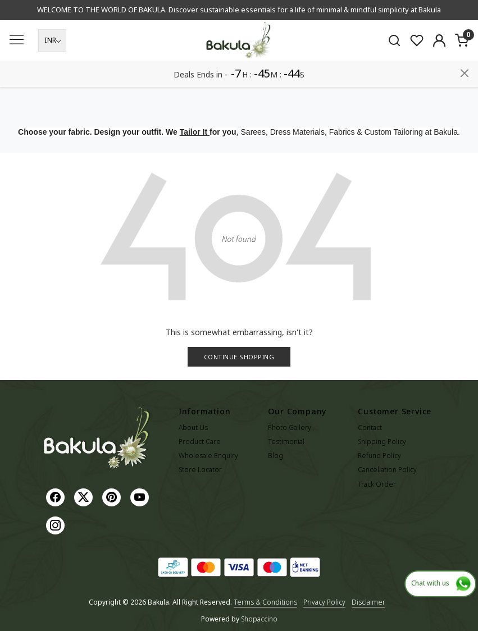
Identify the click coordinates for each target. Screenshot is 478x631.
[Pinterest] (113, 497)
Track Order (377, 484)
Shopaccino (259, 619)
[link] (394, 66)
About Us (193, 427)
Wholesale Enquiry (208, 455)
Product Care (200, 441)
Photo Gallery (289, 427)
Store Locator (200, 469)
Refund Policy (379, 455)
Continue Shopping (239, 357)
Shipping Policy (382, 441)
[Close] (464, 13)
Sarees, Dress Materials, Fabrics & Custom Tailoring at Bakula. (350, 131)
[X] (85, 497)
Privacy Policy (324, 602)
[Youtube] (141, 497)
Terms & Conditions (265, 602)
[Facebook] (57, 497)
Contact (370, 427)
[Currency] (52, 67)
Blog (275, 455)
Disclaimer (368, 602)
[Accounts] (439, 67)
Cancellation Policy (387, 469)
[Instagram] (57, 525)
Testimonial (286, 441)
